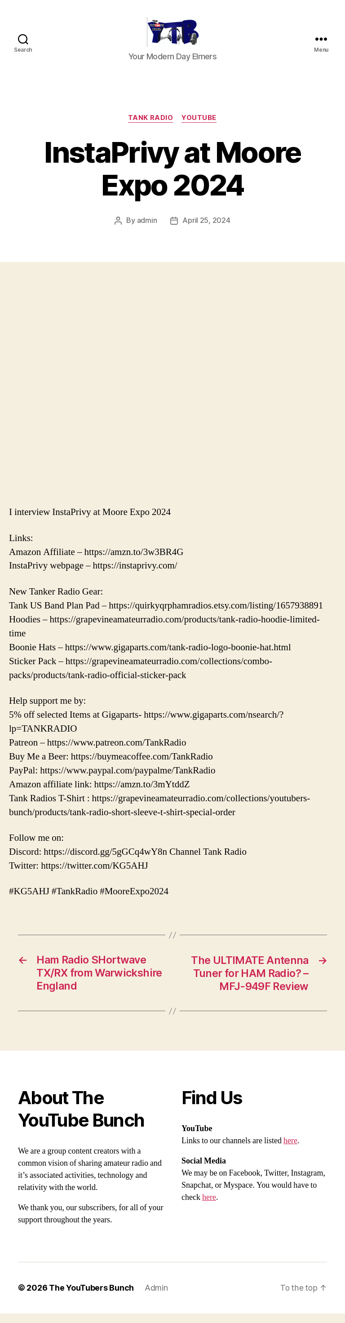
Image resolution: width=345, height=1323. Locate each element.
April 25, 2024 (206, 231)
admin (147, 231)
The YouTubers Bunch (91, 1297)
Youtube (199, 128)
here (290, 1150)
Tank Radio (150, 128)
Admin (156, 1297)
